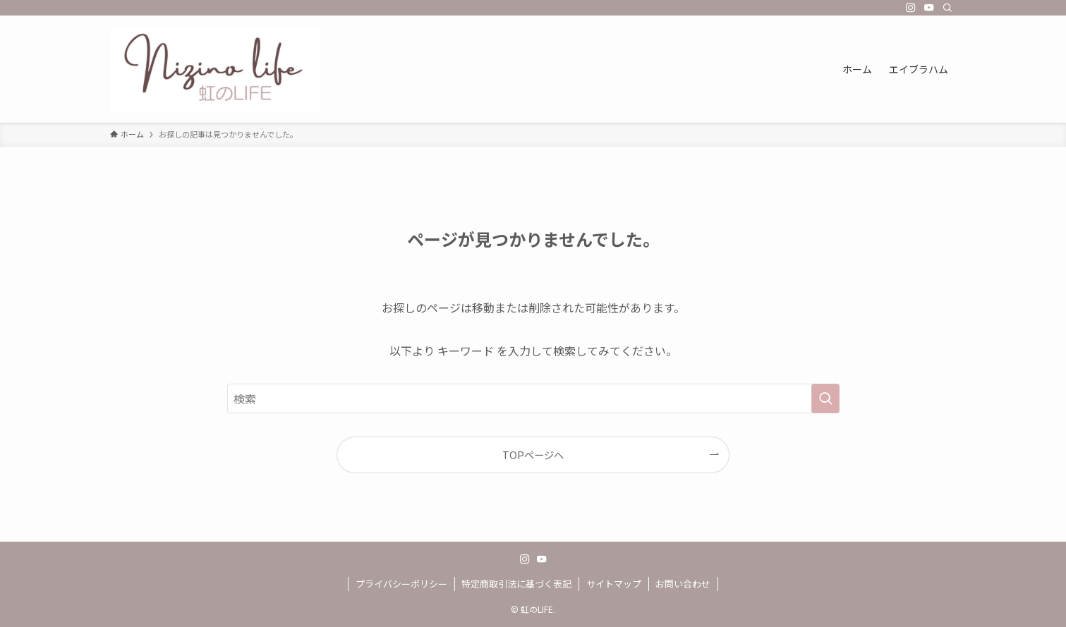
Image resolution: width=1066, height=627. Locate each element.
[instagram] (911, 8)
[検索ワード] (533, 398)
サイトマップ (613, 583)
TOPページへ (533, 454)
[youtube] (929, 8)
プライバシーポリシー (401, 583)
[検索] (947, 8)
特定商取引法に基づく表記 (516, 583)
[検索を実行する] (825, 398)
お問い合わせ (682, 583)
